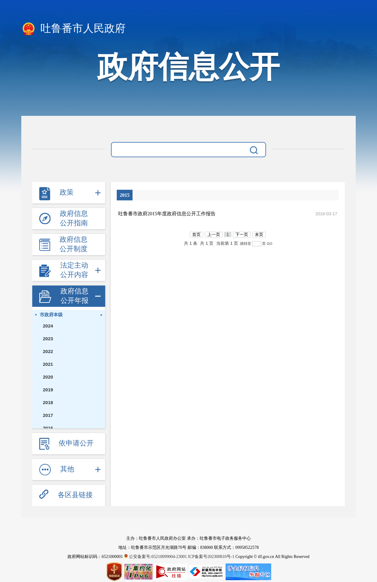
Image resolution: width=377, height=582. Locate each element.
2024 (48, 325)
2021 (48, 364)
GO (269, 243)
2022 (48, 351)
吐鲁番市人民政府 (73, 29)
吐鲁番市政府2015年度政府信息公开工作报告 (167, 213)
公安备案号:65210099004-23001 (156, 556)
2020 (48, 376)
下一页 (241, 234)
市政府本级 (51, 314)
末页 (259, 234)
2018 (48, 402)
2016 (48, 428)
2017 (48, 415)
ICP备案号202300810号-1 (211, 556)
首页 (196, 234)
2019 (48, 389)
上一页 (213, 234)
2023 (48, 338)
